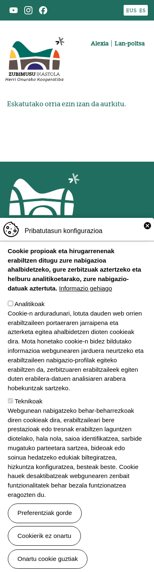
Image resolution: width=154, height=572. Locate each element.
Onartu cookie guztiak (48, 559)
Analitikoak (29, 304)
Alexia (99, 43)
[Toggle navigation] (139, 72)
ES (142, 10)
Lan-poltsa (130, 43)
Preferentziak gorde (45, 513)
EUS (131, 10)
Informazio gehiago (85, 288)
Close (147, 226)
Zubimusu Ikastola (34, 31)
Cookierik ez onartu (44, 535)
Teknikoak (29, 401)
